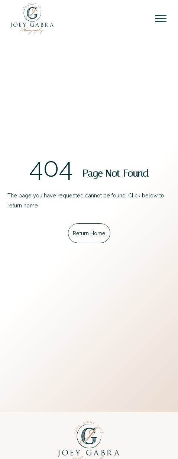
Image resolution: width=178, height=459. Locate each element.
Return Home (89, 233)
